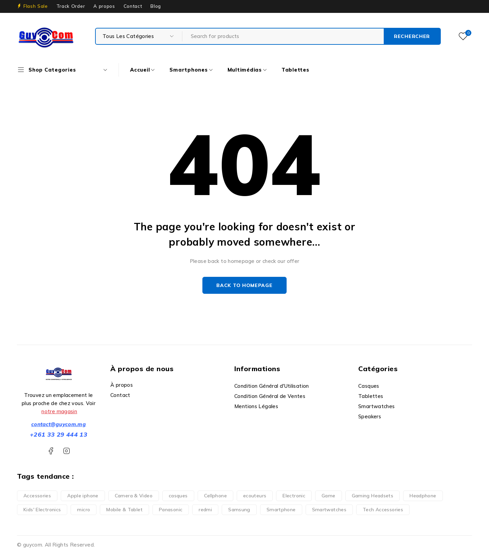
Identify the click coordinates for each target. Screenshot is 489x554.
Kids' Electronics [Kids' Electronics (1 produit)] (42, 510)
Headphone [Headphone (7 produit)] (423, 496)
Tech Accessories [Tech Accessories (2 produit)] (383, 510)
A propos (104, 6)
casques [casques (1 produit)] (178, 496)
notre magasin (59, 411)
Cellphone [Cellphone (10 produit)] (215, 496)
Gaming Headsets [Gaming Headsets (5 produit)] (373, 496)
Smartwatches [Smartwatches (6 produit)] (329, 510)
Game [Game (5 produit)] (329, 496)
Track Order (70, 6)
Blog (155, 6)
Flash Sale (35, 6)
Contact (133, 6)
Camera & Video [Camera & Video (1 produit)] (133, 496)
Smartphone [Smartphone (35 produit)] (281, 510)
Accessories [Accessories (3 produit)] (37, 496)
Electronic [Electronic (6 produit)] (294, 496)
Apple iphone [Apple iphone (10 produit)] (82, 496)
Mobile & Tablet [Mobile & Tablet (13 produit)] (124, 510)
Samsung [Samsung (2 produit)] (239, 510)
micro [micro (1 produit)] (83, 510)
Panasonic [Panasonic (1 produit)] (170, 510)
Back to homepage (244, 285)
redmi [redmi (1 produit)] (205, 510)
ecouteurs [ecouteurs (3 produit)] (254, 496)
